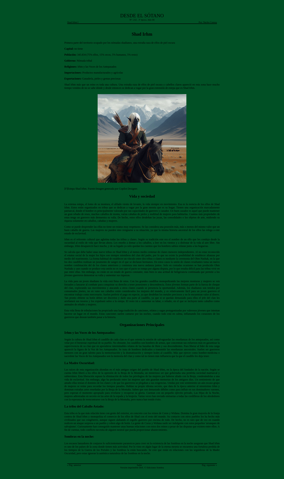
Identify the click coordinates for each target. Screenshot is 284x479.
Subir (139, 465)
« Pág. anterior (74, 465)
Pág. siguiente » (209, 465)
